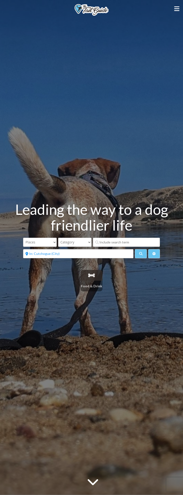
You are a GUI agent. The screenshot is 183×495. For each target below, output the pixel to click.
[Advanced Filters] (154, 253)
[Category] (75, 242)
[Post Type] (40, 242)
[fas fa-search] (141, 253)
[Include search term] (126, 242)
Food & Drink (91, 286)
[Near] (78, 253)
